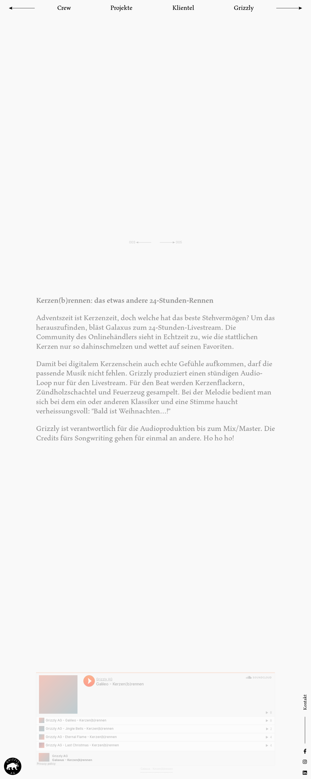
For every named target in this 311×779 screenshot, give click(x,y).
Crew (64, 7)
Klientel (183, 7)
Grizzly (244, 7)
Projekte (121, 7)
